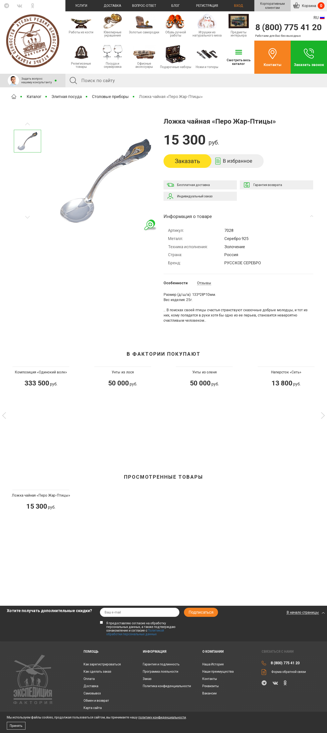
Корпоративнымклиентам (272, 6)
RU (316, 17)
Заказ (147, 679)
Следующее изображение (27, 124)
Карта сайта (93, 708)
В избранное (237, 161)
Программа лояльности (160, 671)
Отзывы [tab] (204, 283)
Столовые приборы (110, 96)
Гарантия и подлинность (161, 664)
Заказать (187, 161)
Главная (13, 96)
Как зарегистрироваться (102, 664)
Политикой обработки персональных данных (135, 632)
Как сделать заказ (97, 671)
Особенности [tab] (176, 283)
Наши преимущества (218, 671)
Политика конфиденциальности (167, 686)
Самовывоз (92, 693)
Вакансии (209, 693)
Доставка (112, 5)
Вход (238, 5)
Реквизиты (210, 686)
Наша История (213, 664)
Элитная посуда (67, 96)
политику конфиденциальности (162, 717)
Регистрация (207, 5)
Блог (175, 5)
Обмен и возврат (96, 700)
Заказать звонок (309, 65)
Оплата (89, 679)
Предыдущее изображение (27, 217)
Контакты (272, 65)
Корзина (313, 5)
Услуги (81, 5)
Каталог (34, 96)
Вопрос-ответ (144, 5)
